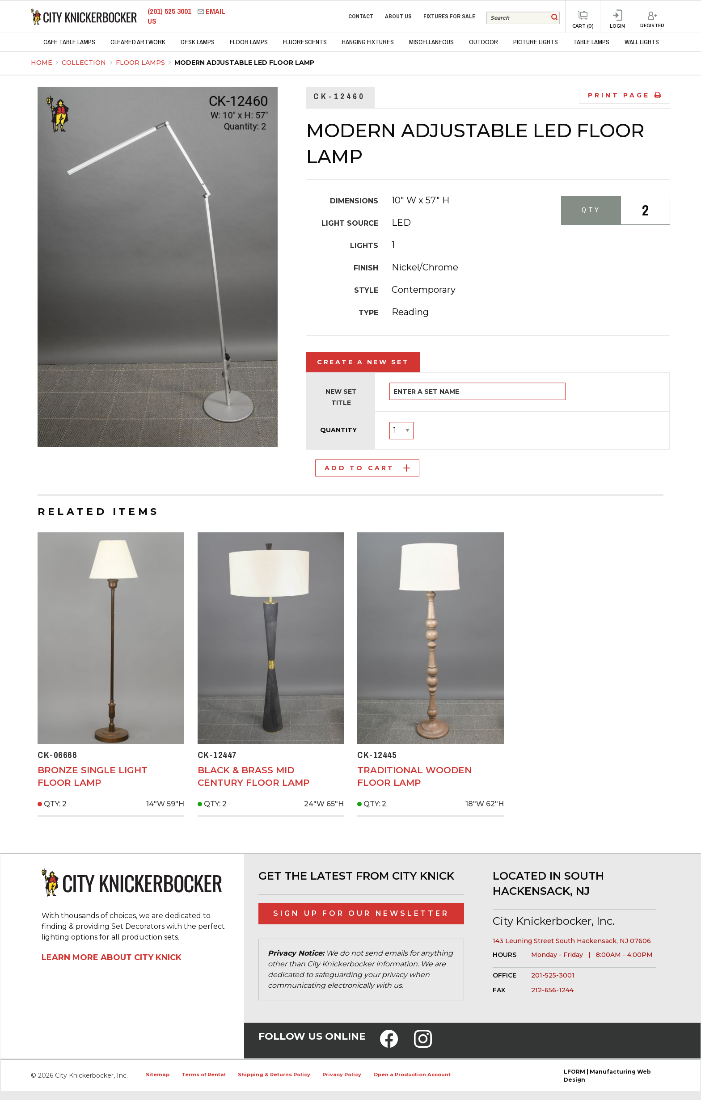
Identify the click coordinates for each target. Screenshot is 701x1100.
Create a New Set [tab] (363, 362)
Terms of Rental (204, 1074)
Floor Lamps (141, 63)
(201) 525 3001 (170, 11)
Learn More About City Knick (112, 957)
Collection (85, 63)
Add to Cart (367, 468)
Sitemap (157, 1074)
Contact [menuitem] (360, 16)
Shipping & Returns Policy (274, 1074)
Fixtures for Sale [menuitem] (449, 16)
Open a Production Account (412, 1074)
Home (41, 63)
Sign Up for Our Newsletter (361, 913)
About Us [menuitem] (398, 16)
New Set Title (341, 397)
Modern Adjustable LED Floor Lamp (244, 63)
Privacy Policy (341, 1074)
